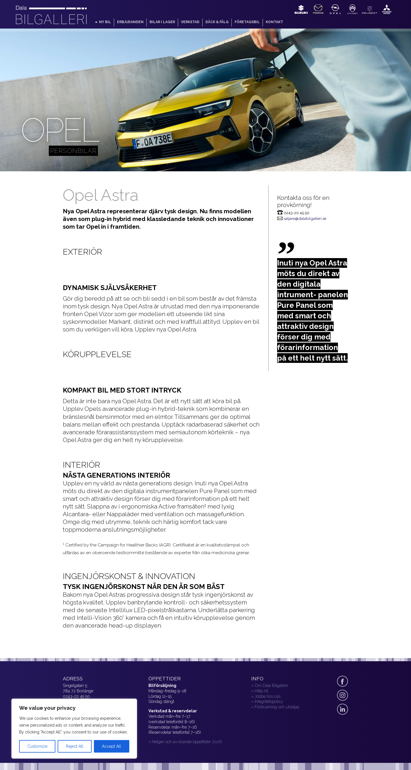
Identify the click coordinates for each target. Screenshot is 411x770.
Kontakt (274, 22)
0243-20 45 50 (76, 696)
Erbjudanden (130, 22)
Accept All (111, 746)
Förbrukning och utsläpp (277, 706)
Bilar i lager (162, 22)
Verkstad (190, 22)
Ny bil (105, 22)
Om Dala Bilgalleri (271, 685)
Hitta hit (261, 690)
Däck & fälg (217, 22)
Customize (37, 746)
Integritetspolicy (269, 701)
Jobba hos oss (268, 696)
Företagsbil (247, 22)
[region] (74, 729)
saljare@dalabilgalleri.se (305, 218)
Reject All (74, 746)
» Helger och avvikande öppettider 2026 (185, 741)
